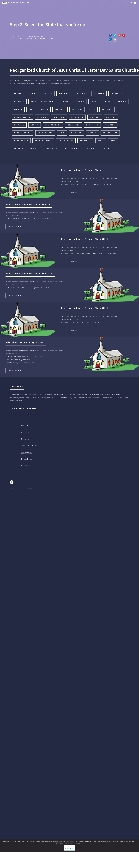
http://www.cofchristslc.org (24, 363)
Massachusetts (22, 117)
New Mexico (92, 125)
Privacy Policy (26, 459)
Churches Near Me (21, 408)
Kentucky (60, 109)
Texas (101, 141)
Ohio (61, 133)
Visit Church (70, 192)
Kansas (44, 109)
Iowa (31, 109)
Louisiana (77, 109)
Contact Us (25, 466)
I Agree (69, 848)
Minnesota (59, 117)
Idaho (107, 101)
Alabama (18, 93)
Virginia (34, 149)
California (81, 93)
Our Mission (25, 432)
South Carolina (43, 141)
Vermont (18, 149)
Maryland (107, 109)
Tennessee (85, 141)
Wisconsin (92, 149)
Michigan (42, 117)
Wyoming (108, 149)
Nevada (34, 125)
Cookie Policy (26, 452)
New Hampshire (53, 125)
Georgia (80, 101)
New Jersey (73, 125)
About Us (25, 425)
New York (110, 125)
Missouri (94, 117)
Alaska (33, 93)
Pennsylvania (110, 133)
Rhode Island (21, 141)
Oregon (92, 133)
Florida (64, 101)
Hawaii (94, 101)
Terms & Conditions (29, 445)
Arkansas (64, 93)
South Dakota (66, 141)
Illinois (121, 101)
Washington (52, 149)
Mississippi (77, 117)
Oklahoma (76, 133)
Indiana (18, 109)
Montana (110, 117)
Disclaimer (25, 439)
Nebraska (19, 125)
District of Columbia (42, 101)
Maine (92, 109)
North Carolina (22, 133)
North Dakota (45, 133)
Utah (113, 141)
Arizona (48, 93)
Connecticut (118, 93)
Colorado (99, 93)
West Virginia (72, 149)
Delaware (19, 101)
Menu (130, 3)
